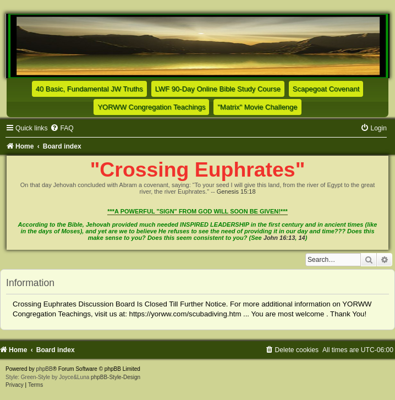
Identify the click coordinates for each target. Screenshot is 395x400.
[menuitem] (61, 128)
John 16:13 (279, 237)
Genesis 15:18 (236, 191)
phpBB (44, 369)
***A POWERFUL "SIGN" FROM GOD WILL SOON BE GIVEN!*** (197, 211)
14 (301, 237)
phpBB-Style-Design (115, 377)
